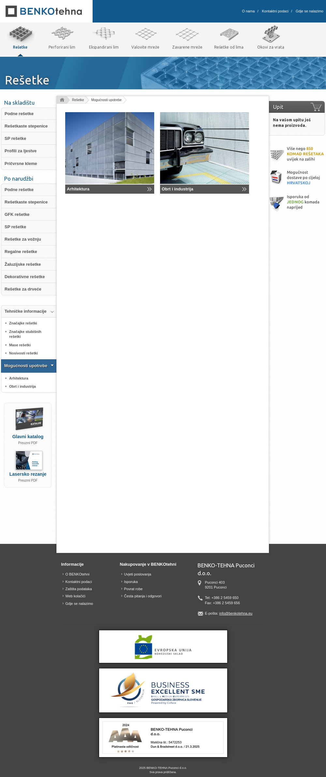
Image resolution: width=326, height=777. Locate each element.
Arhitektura (78, 189)
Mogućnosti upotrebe (106, 100)
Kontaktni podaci (275, 11)
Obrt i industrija (177, 189)
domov (62, 100)
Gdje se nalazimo (309, 11)
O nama (248, 11)
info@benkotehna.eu (236, 613)
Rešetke (78, 100)
